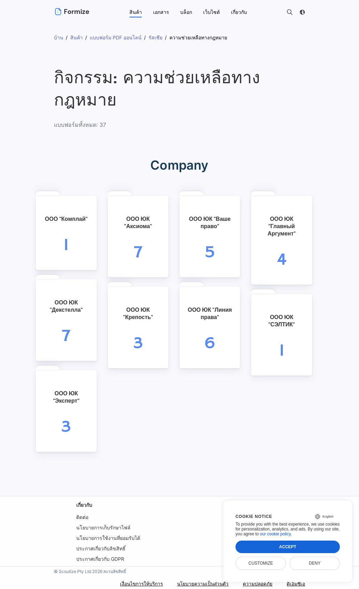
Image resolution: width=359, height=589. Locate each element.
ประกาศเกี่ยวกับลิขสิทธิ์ (101, 548)
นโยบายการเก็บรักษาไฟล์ (103, 527)
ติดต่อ (82, 517)
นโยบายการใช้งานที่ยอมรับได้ (108, 538)
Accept (287, 546)
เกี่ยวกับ (84, 505)
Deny (314, 563)
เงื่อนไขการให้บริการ (138, 584)
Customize (260, 563)
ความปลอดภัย (257, 584)
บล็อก (186, 12)
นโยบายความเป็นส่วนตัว (201, 584)
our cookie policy (275, 534)
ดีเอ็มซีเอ (295, 584)
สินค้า (135, 12)
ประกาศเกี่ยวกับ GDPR (100, 559)
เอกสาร (161, 12)
